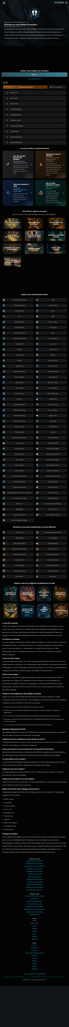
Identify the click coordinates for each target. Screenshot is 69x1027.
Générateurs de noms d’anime (35, 901)
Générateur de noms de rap (34, 869)
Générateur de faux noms (34, 874)
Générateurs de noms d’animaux (34, 906)
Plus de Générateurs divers (34, 78)
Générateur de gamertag (34, 876)
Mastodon (34, 969)
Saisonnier (34, 939)
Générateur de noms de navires (34, 879)
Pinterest (34, 961)
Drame (34, 933)
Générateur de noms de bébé (34, 884)
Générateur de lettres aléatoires (34, 887)
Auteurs (34, 945)
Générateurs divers (34, 914)
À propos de (34, 950)
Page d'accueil (7, 22)
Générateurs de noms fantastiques (34, 896)
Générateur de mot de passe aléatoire (34, 866)
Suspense (34, 931)
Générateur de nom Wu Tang (34, 882)
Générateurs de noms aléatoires (18, 22)
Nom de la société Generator (34, 890)
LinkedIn (34, 963)
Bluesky (35, 966)
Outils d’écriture (34, 898)
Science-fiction (34, 923)
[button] (66, 3)
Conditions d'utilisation (41, 974)
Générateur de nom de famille (34, 871)
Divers (27, 22)
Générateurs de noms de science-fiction (34, 909)
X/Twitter (34, 955)
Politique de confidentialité (29, 974)
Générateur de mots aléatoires (34, 861)
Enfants (34, 926)
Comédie (34, 928)
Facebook (34, 958)
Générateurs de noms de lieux (34, 912)
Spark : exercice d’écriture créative (34, 953)
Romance (34, 936)
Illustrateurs (34, 947)
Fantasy (34, 920)
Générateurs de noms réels (34, 904)
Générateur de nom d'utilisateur (34, 863)
